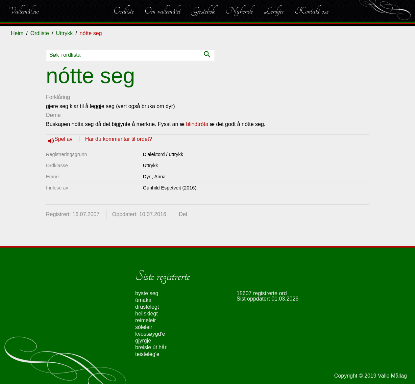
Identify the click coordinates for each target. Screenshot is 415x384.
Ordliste (124, 10)
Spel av (64, 139)
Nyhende (239, 10)
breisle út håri (151, 347)
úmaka (143, 300)
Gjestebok (203, 10)
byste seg (146, 293)
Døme (53, 115)
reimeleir (145, 320)
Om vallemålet (162, 10)
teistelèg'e (147, 354)
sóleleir (143, 327)
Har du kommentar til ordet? (118, 139)
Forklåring (58, 97)
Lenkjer (274, 10)
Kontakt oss (311, 10)
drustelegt (147, 307)
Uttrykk (64, 33)
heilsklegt (146, 313)
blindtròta (197, 124)
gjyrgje (143, 340)
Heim (17, 33)
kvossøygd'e (150, 334)
